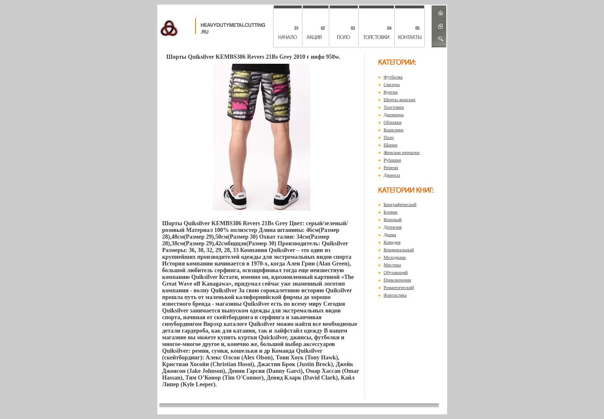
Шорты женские (400, 99)
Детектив (393, 226)
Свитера (392, 84)
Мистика (392, 264)
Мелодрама (395, 257)
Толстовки (394, 106)
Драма (390, 234)
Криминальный (399, 249)
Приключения (397, 279)
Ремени (391, 167)
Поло (389, 137)
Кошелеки (394, 129)
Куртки (391, 91)
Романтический (399, 287)
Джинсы (392, 174)
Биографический (400, 204)
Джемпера (394, 114)
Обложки (393, 122)
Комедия (392, 242)
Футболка (393, 76)
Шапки (391, 144)
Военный (393, 219)
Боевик (391, 211)
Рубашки (392, 159)
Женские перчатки (402, 152)
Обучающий (396, 272)
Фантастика (395, 294)
